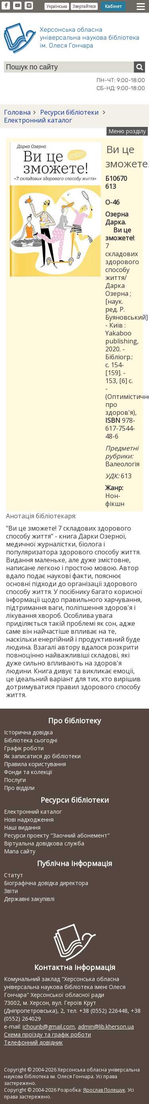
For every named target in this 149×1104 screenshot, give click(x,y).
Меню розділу (127, 131)
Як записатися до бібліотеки (42, 756)
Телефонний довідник (33, 1042)
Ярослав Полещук (104, 1090)
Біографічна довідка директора (46, 883)
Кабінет (113, 6)
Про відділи (19, 788)
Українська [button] (56, 6)
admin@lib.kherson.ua (106, 1026)
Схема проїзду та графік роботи (47, 1034)
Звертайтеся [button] (84, 6)
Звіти (11, 891)
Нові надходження (29, 819)
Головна (17, 112)
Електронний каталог (38, 120)
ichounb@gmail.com (49, 1026)
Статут (13, 875)
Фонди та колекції (28, 772)
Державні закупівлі (29, 899)
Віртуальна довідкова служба (44, 843)
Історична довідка (28, 732)
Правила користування (35, 764)
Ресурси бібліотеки (69, 112)
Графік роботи (24, 748)
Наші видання (22, 827)
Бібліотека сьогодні (30, 740)
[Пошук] (139, 67)
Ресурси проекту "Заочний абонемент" (57, 835)
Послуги (15, 780)
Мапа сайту (19, 851)
